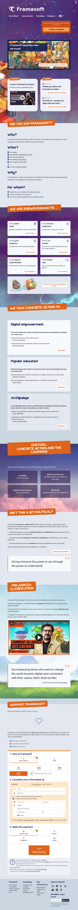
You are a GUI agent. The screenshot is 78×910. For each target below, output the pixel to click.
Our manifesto (13, 887)
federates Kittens (21, 167)
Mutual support (41, 887)
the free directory (23, 476)
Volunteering (26, 888)
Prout (10, 892)
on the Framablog (61, 682)
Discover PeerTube (18, 346)
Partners (25, 890)
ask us (44, 860)
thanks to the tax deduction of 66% (28, 820)
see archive (57, 906)
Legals (38, 891)
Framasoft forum (27, 885)
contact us (48, 862)
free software (22, 159)
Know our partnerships (20, 421)
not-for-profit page (42, 869)
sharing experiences (23, 491)
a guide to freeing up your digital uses (55, 491)
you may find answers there (32, 871)
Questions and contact (18, 746)
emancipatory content (25, 155)
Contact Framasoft (14, 888)
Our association (13, 885)
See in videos (17, 382)
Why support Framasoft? (19, 741)
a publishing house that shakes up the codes (55, 476)
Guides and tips (41, 889)
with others (23, 162)
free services (20, 157)
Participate (26, 887)
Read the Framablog (19, 377)
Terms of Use (40, 893)
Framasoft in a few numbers (20, 744)
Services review (13, 890)
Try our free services (19, 340)
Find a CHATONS (18, 413)
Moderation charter (28, 892)
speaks (15, 152)
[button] (14, 16)
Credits (39, 895)
